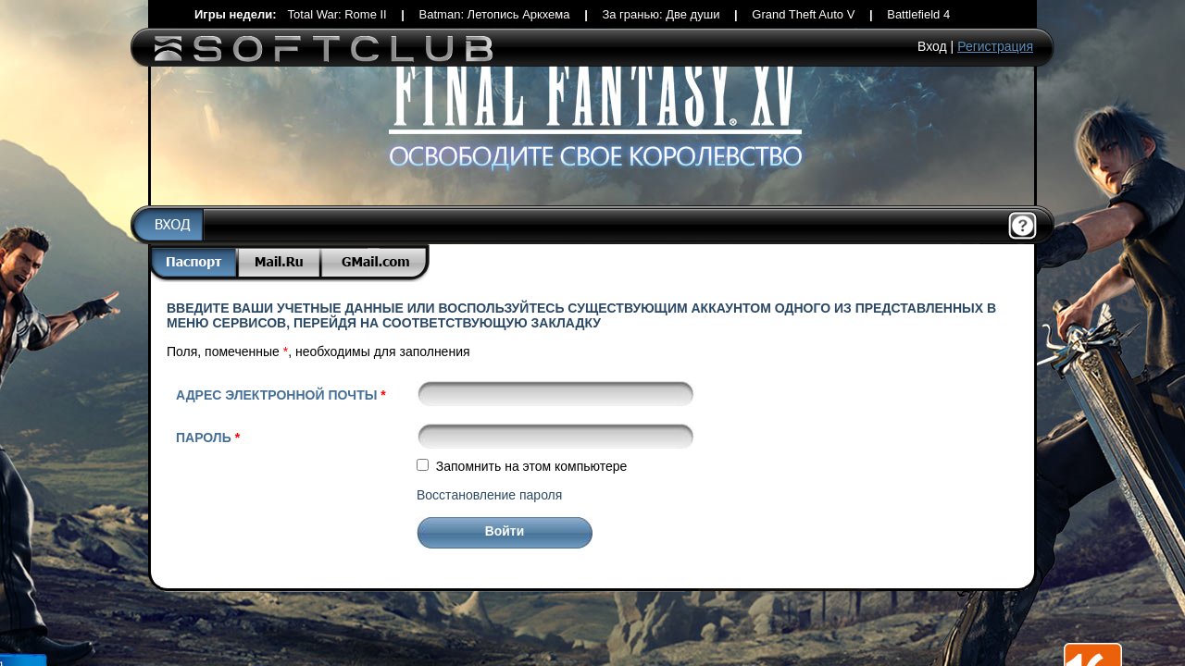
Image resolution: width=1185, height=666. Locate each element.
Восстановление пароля (489, 494)
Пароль (208, 437)
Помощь (1023, 226)
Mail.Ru (280, 263)
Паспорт (193, 263)
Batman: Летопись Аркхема (494, 14)
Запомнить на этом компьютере (532, 466)
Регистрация (995, 46)
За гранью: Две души (660, 14)
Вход (932, 46)
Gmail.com (376, 263)
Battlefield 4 (918, 14)
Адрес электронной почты (281, 395)
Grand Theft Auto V (803, 14)
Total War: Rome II (337, 14)
